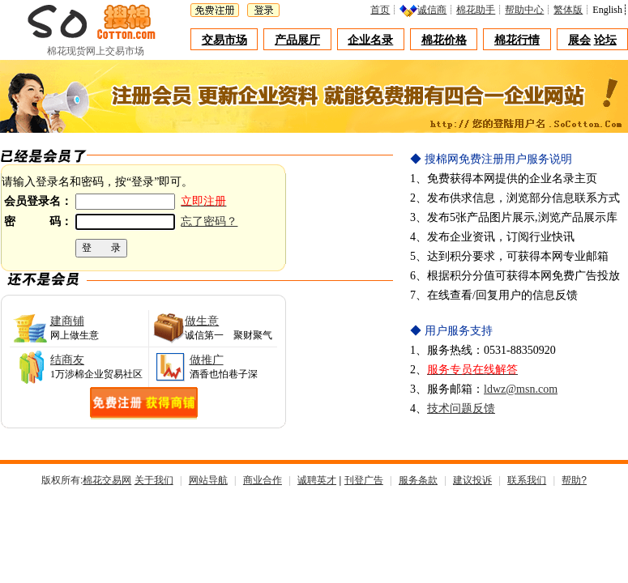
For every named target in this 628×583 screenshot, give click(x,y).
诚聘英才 (316, 480)
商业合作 (262, 480)
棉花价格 (444, 40)
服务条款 (418, 480)
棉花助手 (479, 9)
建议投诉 (472, 480)
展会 (579, 40)
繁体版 (572, 9)
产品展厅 (297, 40)
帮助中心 (528, 9)
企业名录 (370, 40)
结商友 (67, 360)
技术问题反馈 (461, 408)
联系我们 (526, 480)
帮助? (574, 480)
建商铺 (67, 321)
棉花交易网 (107, 480)
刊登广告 (363, 480)
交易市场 (224, 40)
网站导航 (208, 480)
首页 (384, 9)
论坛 (605, 40)
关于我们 (154, 480)
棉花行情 (517, 40)
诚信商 (436, 9)
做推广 (207, 360)
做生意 (202, 321)
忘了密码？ (209, 221)
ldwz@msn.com (521, 389)
